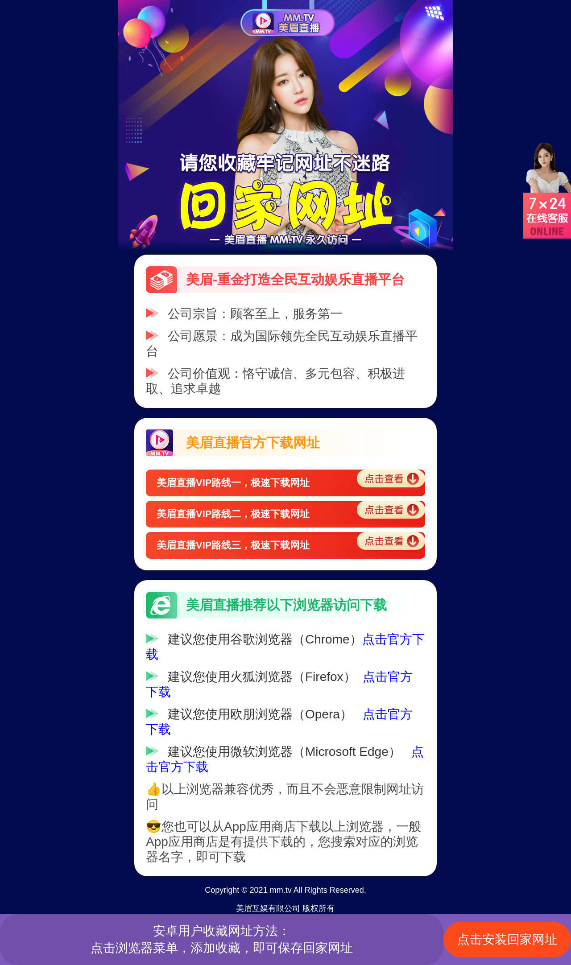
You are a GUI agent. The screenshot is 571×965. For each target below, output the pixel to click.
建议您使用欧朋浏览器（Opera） (260, 714)
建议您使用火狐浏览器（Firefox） (262, 677)
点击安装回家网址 (507, 939)
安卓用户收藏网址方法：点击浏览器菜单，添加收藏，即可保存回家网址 (222, 939)
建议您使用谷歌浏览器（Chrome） (265, 639)
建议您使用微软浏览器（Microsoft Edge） (284, 752)
